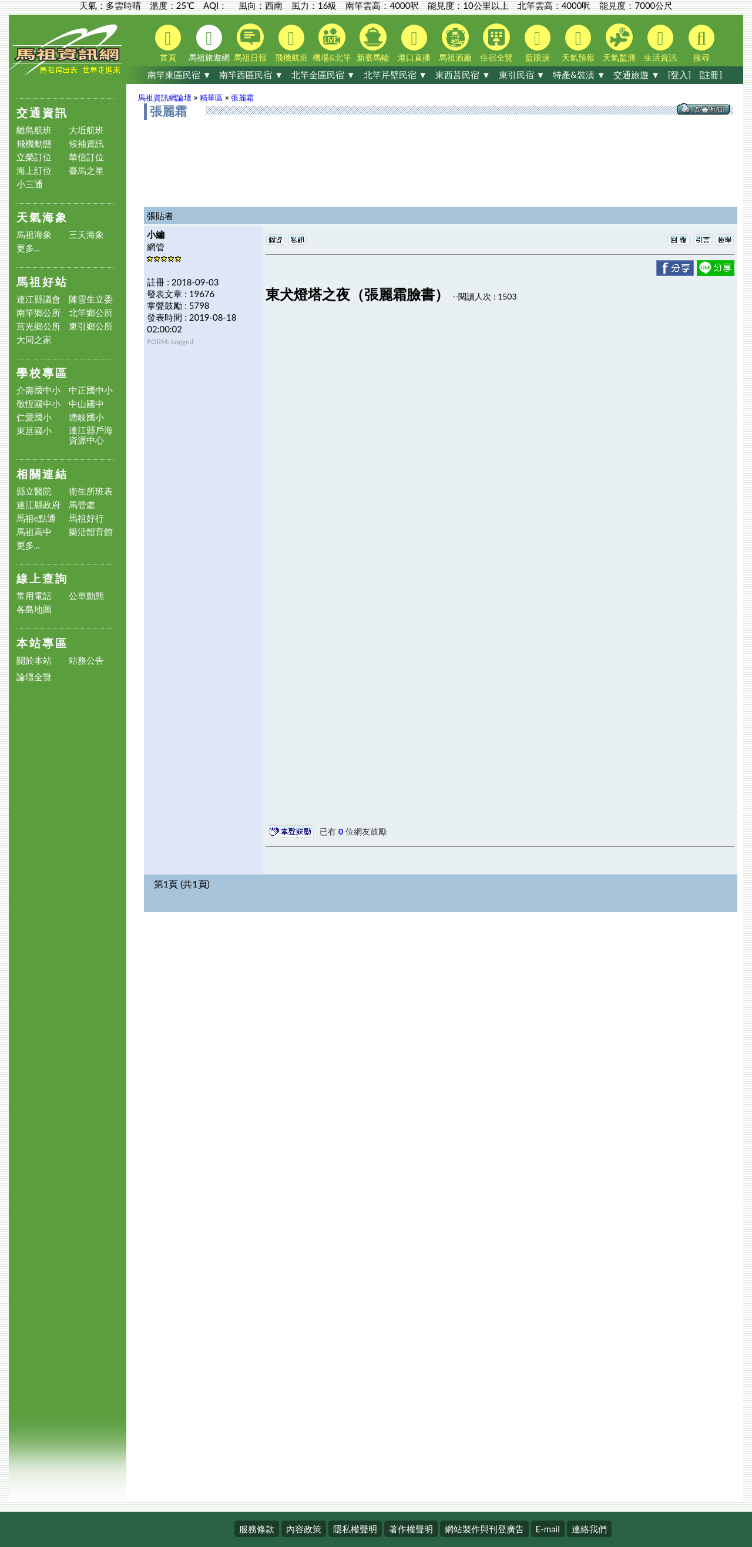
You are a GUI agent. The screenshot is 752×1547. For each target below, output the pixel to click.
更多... (28, 248)
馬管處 (82, 505)
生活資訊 (660, 43)
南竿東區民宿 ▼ (179, 74)
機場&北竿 (332, 42)
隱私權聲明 (355, 1529)
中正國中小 (91, 390)
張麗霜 (242, 97)
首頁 (168, 43)
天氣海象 (42, 217)
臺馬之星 (86, 171)
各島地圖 (34, 609)
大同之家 (34, 340)
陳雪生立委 (91, 299)
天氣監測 (619, 42)
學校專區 (42, 372)
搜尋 (701, 43)
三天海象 (86, 235)
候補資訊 (86, 144)
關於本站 (34, 660)
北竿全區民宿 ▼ (323, 74)
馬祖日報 (250, 42)
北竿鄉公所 (91, 313)
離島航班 (34, 130)
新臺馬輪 (373, 42)
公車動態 (86, 596)
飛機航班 (291, 43)
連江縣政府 (38, 505)
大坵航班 (86, 130)
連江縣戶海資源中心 (91, 435)
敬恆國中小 (38, 404)
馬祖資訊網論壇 (165, 97)
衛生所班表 (91, 491)
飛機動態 (34, 144)
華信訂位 (86, 157)
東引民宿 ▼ (522, 74)
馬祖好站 (42, 281)
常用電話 (34, 596)
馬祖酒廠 (455, 42)
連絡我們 (589, 1529)
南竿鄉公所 (38, 313)
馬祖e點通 (36, 518)
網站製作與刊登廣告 (484, 1529)
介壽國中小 (38, 390)
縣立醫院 (34, 491)
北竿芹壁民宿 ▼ (396, 74)
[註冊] (710, 74)
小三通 (29, 184)
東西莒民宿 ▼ (463, 74)
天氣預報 (578, 43)
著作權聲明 (411, 1529)
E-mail (548, 1529)
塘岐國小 (86, 417)
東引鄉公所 (91, 326)
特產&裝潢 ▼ (579, 74)
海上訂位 (34, 171)
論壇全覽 (34, 677)
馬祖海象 (34, 235)
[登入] (679, 74)
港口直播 (414, 43)
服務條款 (256, 1529)
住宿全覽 (496, 42)
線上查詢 (42, 578)
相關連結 (42, 473)
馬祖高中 (34, 532)
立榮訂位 (34, 157)
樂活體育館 (91, 532)
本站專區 (42, 643)
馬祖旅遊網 (209, 43)
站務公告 (86, 660)
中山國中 (86, 404)
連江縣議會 (38, 299)
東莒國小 (34, 431)
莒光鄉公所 (38, 326)
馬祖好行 (86, 518)
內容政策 (303, 1529)
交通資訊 (42, 112)
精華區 (211, 97)
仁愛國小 (34, 417)
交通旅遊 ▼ (636, 74)
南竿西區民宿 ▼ (251, 74)
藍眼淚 (537, 43)
